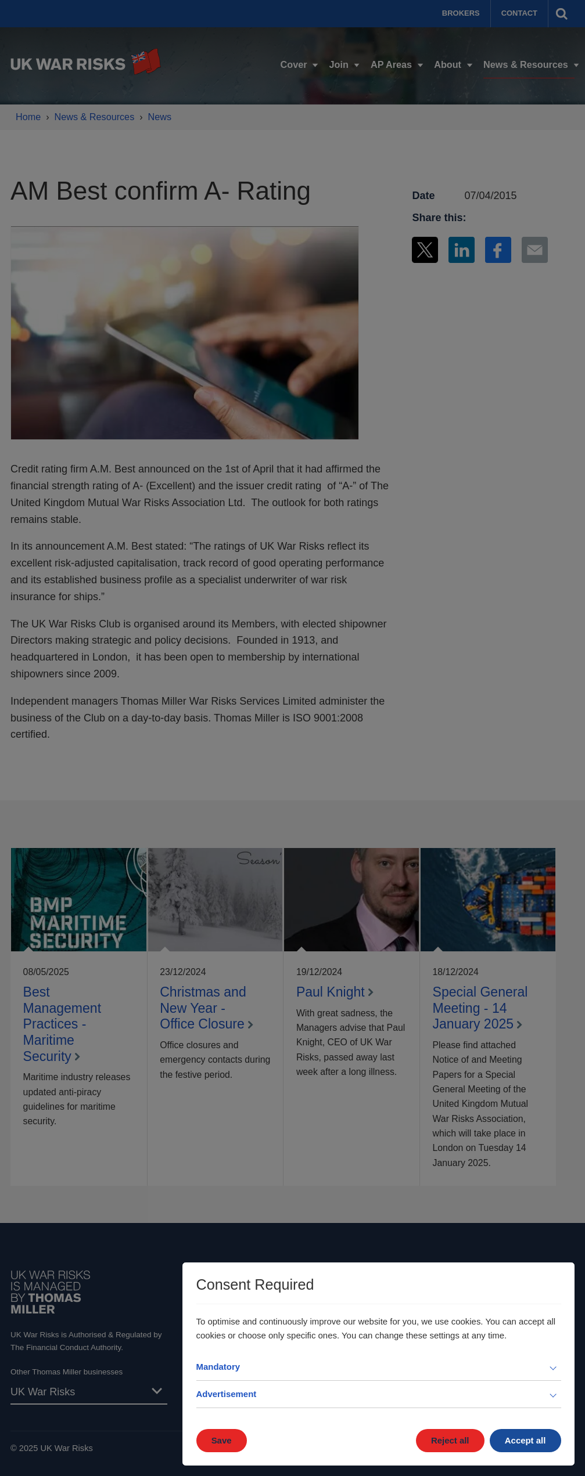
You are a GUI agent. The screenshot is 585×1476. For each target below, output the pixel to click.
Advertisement (226, 1394)
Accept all (525, 1440)
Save (221, 1440)
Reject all (450, 1440)
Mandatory (218, 1367)
